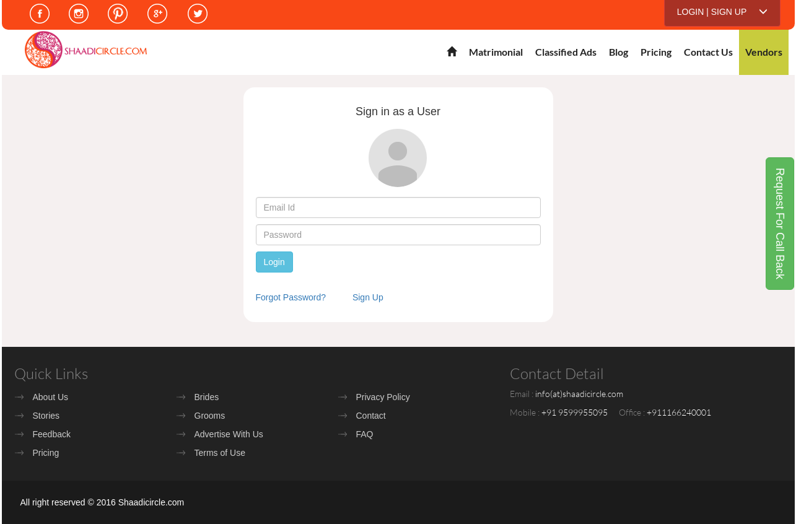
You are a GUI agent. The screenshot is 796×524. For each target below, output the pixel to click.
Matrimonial (496, 52)
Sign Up (367, 297)
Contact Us (708, 52)
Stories (46, 416)
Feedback (52, 434)
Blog (618, 52)
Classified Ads (566, 52)
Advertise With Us (229, 434)
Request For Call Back (780, 223)
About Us (51, 397)
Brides (207, 397)
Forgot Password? (291, 297)
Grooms (210, 416)
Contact (371, 416)
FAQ (365, 434)
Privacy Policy (383, 397)
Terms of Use (220, 453)
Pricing (656, 52)
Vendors (763, 52)
